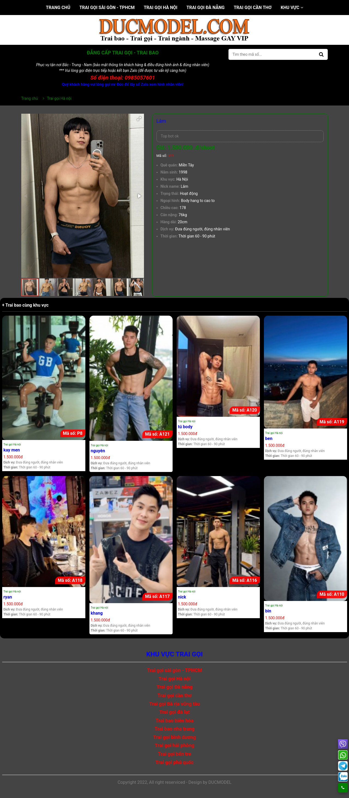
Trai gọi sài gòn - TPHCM (107, 7)
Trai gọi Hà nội (160, 7)
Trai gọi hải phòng (174, 745)
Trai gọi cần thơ (253, 7)
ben (269, 438)
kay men (12, 450)
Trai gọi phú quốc (174, 762)
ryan (8, 597)
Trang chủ (58, 7)
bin (268, 611)
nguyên (98, 450)
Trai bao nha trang (175, 729)
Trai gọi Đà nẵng (205, 7)
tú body (185, 426)
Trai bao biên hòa (174, 720)
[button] (139, 118)
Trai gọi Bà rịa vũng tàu (174, 704)
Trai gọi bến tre (174, 754)
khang (97, 613)
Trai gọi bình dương (174, 737)
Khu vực (292, 7)
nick (182, 597)
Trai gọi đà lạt (174, 712)
